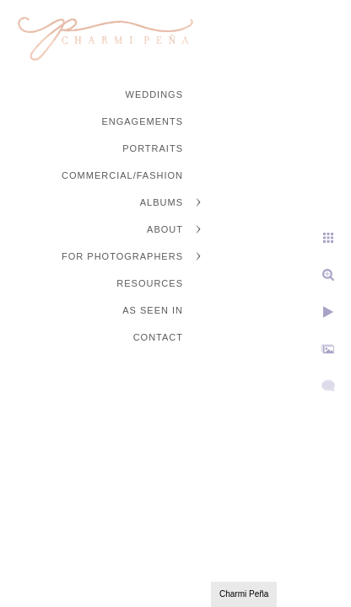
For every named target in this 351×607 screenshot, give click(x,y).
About (165, 229)
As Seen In (152, 310)
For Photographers (122, 256)
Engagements (142, 121)
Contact (158, 337)
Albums (161, 202)
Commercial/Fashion (122, 175)
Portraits (152, 148)
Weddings (155, 94)
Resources (149, 283)
